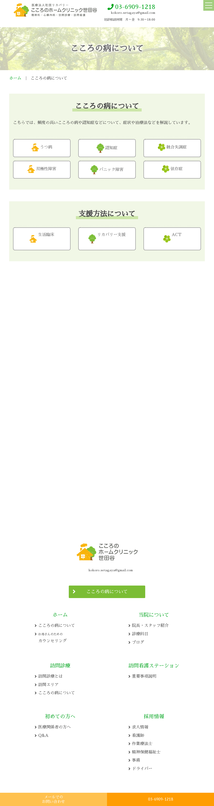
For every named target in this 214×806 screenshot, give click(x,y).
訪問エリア (48, 683)
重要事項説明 (144, 675)
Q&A (43, 734)
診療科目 (140, 632)
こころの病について (107, 590)
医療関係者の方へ (54, 726)
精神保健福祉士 (146, 751)
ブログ (138, 641)
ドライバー (142, 767)
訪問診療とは (50, 675)
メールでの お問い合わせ (53, 799)
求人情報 (140, 726)
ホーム (15, 78)
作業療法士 (142, 742)
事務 (136, 759)
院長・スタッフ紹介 (150, 624)
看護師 (138, 734)
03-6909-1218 (135, 7)
